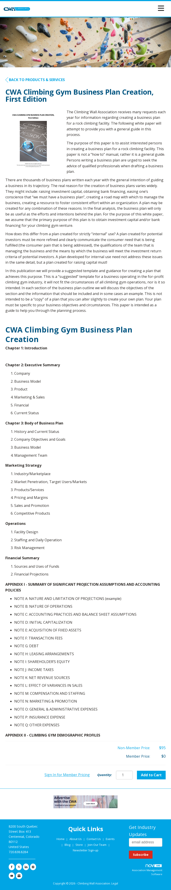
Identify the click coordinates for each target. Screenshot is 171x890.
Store (79, 845)
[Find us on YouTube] (12, 875)
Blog (67, 845)
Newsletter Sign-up (85, 850)
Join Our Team (97, 845)
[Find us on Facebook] (12, 867)
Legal (114, 883)
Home (61, 839)
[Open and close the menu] (98, 8)
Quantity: (104, 775)
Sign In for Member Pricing (67, 774)
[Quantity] (124, 775)
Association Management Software (147, 870)
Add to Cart (151, 775)
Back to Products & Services (35, 80)
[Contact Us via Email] (19, 875)
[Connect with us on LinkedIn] (26, 867)
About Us (75, 839)
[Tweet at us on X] (19, 867)
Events (110, 839)
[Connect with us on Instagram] (33, 867)
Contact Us (94, 839)
